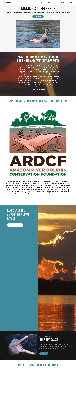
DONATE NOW (38, 16)
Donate (44, 353)
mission (62, 349)
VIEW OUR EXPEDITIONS (15, 225)
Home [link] (40, 2)
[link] (7, 2)
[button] (48, 2)
